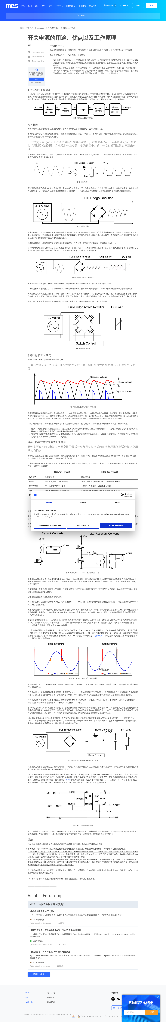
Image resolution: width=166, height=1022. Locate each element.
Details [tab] (83, 503)
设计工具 (29, 1002)
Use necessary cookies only (50, 526)
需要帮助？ (118, 1008)
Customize (83, 526)
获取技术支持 (38, 974)
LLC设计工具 (97, 636)
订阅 (152, 1012)
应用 (27, 998)
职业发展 (51, 998)
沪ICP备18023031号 (111, 1016)
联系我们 (51, 1002)
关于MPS (51, 993)
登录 (138, 5)
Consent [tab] (48, 503)
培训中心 (29, 28)
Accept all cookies (116, 526)
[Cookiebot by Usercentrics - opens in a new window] (122, 495)
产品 (27, 993)
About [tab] (117, 503)
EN (120, 5)
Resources (39, 28)
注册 (151, 5)
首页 (22, 28)
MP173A (68, 780)
